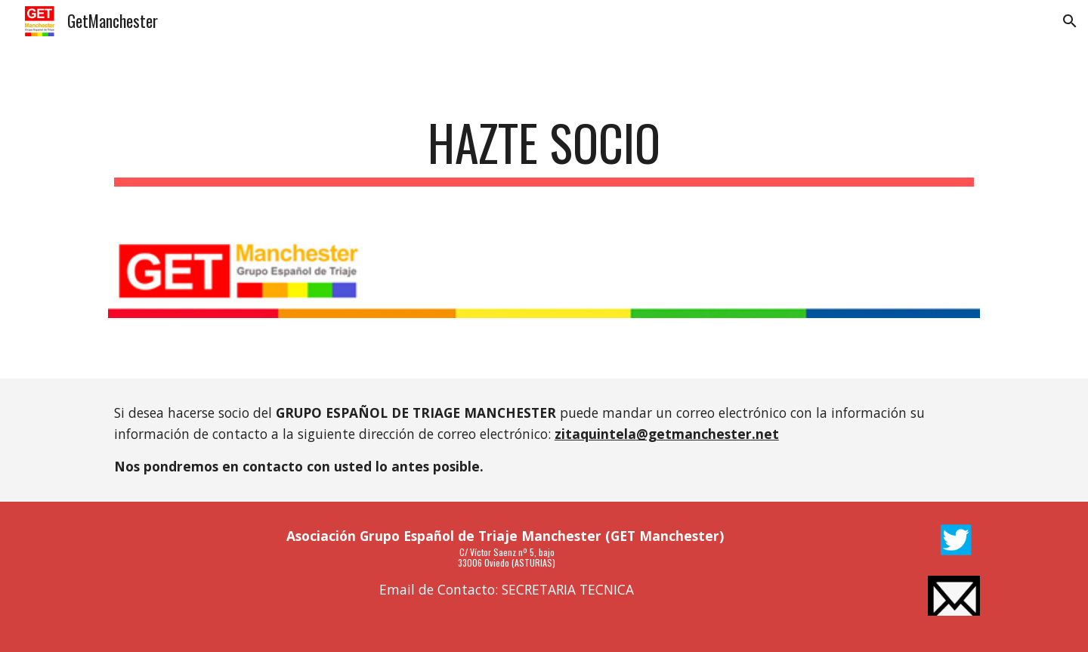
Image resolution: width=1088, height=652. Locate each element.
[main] (544, 150)
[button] (1070, 21)
